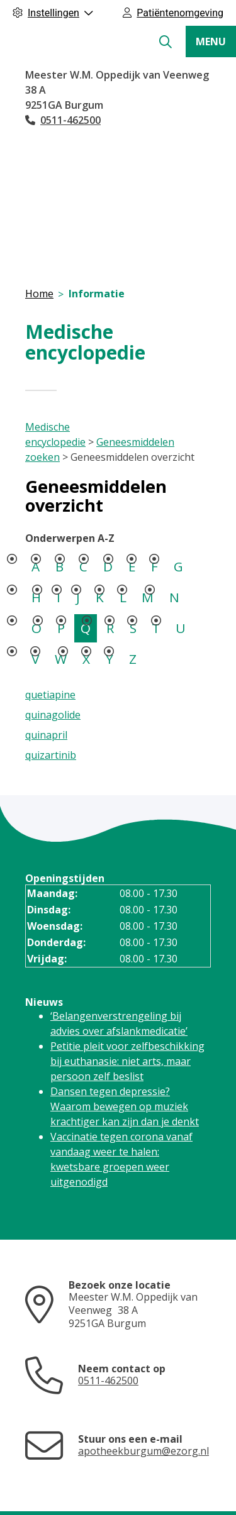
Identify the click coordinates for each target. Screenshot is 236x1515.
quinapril (46, 735)
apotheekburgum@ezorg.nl (143, 1451)
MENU (211, 41)
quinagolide (53, 715)
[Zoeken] (165, 42)
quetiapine (50, 695)
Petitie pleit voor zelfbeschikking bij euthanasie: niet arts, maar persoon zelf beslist (127, 1061)
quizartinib (50, 755)
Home (39, 293)
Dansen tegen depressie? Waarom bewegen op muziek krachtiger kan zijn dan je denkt (124, 1106)
